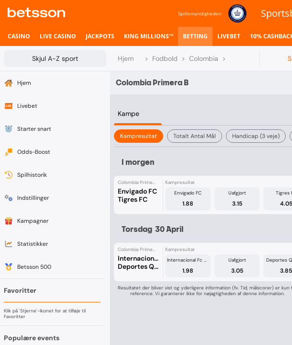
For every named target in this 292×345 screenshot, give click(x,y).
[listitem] (19, 36)
